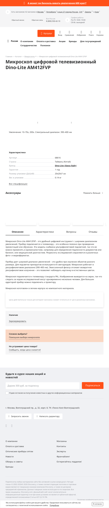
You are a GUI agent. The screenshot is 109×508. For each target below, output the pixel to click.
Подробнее (54, 505)
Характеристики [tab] (45, 232)
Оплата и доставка (45, 41)
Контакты (61, 446)
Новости (10, 456)
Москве (40, 12)
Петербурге (51, 12)
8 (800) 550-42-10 (53, 21)
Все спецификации (18, 183)
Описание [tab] (17, 232)
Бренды (73, 41)
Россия (14, 41)
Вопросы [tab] (71, 232)
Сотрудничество (28, 45)
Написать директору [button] (49, 416)
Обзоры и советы (14, 461)
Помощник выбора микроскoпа (24, 337)
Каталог (18, 56)
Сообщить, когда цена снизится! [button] (25, 350)
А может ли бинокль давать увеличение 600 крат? (57, 3)
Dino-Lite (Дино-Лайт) (65, 165)
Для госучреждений (90, 41)
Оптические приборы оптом (19, 451)
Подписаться (92, 385)
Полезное (45, 45)
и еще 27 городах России (67, 12)
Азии (97, 12)
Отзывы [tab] (93, 232)
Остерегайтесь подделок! (69, 461)
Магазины (62, 441)
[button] (15, 20)
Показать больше (93, 193)
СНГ (80, 12)
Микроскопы (29, 56)
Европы (88, 12)
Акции (62, 41)
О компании (26, 41)
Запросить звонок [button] (20, 416)
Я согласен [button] (97, 504)
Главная (9, 56)
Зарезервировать (17, 321)
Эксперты (61, 451)
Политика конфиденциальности (90, 499)
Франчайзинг (63, 456)
